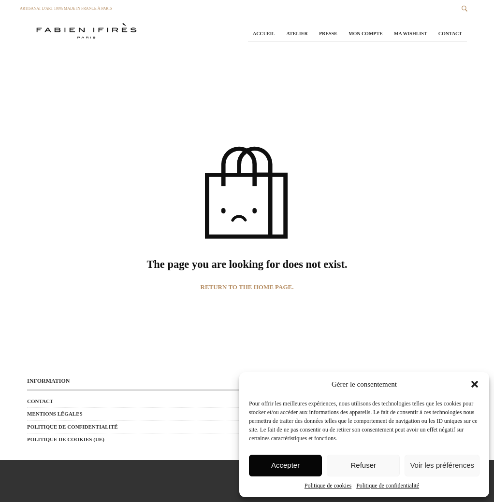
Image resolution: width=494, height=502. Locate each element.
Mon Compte (366, 33)
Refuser (364, 465)
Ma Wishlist (410, 33)
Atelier (296, 33)
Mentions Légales (55, 414)
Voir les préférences (442, 465)
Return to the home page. (247, 287)
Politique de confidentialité (387, 485)
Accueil (264, 33)
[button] (474, 384)
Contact (450, 33)
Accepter (285, 465)
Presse (328, 33)
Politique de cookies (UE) (65, 439)
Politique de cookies (328, 485)
